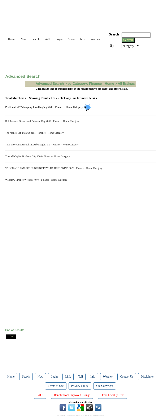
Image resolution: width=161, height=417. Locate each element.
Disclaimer (147, 376)
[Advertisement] (81, 59)
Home (11, 39)
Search (36, 39)
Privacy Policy (79, 385)
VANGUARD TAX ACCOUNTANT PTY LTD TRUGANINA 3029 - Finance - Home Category (54, 168)
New (23, 39)
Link (68, 376)
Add (47, 39)
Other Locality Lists (112, 395)
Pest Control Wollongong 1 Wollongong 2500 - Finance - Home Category (44, 107)
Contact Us (126, 376)
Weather (95, 39)
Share (71, 39)
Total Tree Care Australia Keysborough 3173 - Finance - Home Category (42, 144)
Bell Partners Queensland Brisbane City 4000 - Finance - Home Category (42, 121)
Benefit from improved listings (72, 395)
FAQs (40, 395)
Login (59, 39)
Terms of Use (56, 385)
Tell (80, 376)
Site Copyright (104, 385)
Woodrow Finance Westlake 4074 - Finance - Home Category (37, 179)
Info (82, 39)
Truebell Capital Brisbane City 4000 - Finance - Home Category (38, 156)
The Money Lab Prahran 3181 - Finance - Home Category (35, 132)
